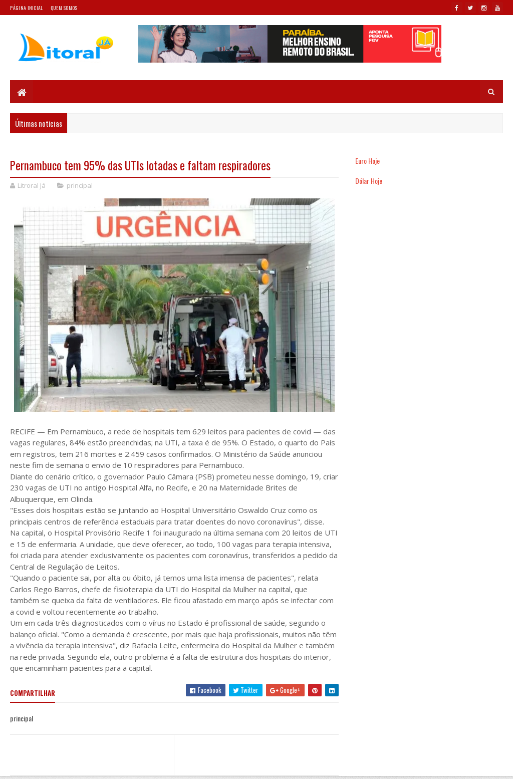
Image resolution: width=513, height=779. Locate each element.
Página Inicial (26, 8)
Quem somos (64, 8)
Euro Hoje (367, 160)
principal (80, 185)
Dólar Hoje (368, 180)
